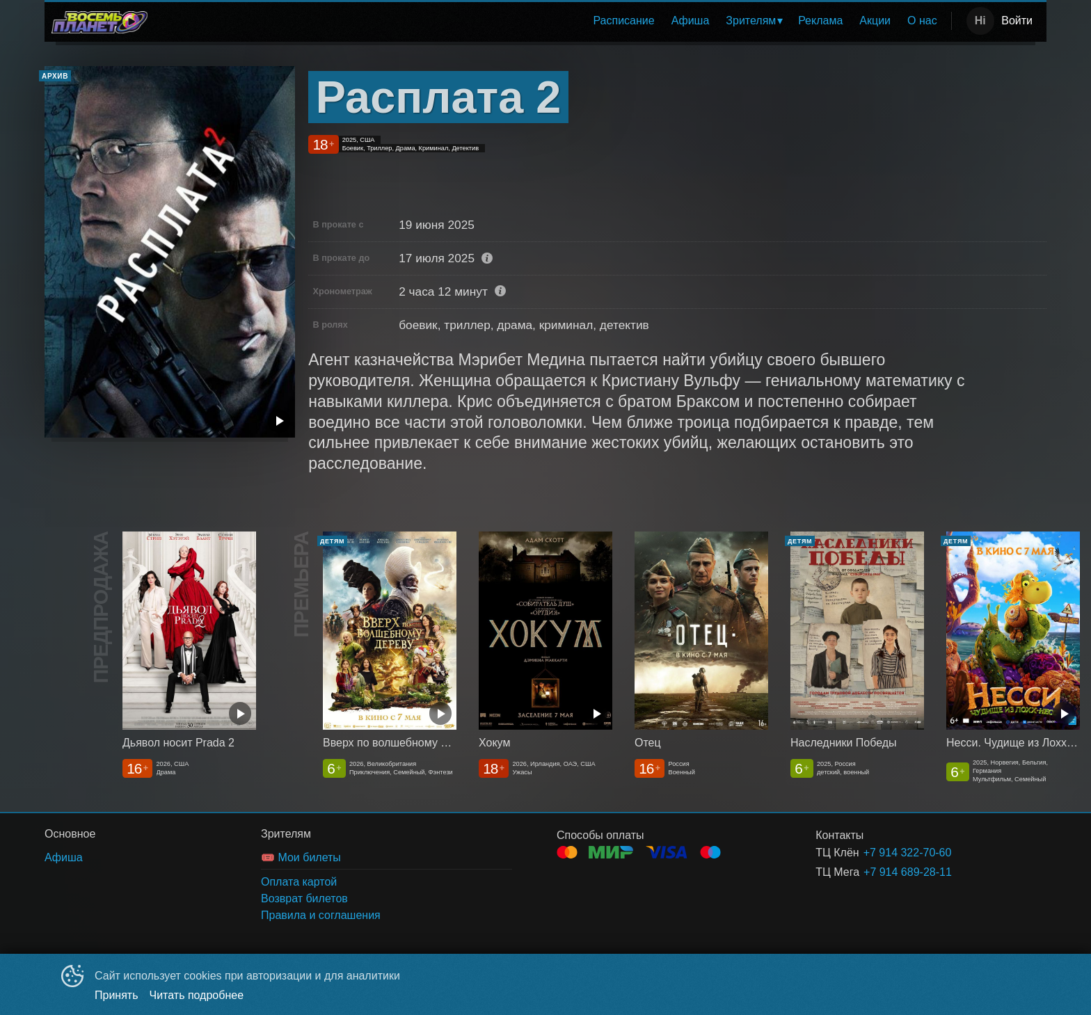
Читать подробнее (197, 995)
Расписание (623, 20)
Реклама (820, 20)
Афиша (690, 20)
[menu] (552, 20)
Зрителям (751, 20)
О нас (922, 20)
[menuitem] (623, 20)
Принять (116, 995)
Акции (875, 20)
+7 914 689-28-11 (907, 872)
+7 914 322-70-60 (907, 852)
